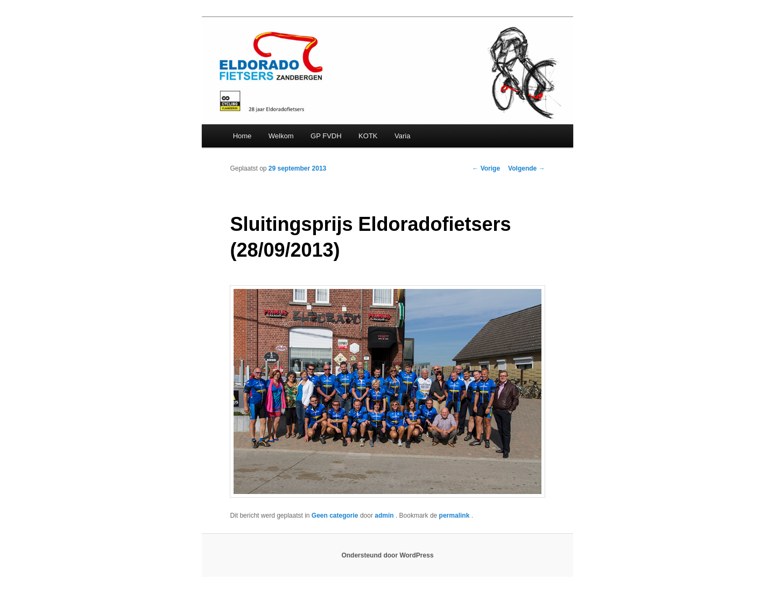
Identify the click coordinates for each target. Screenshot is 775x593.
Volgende (526, 168)
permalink (455, 515)
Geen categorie (335, 515)
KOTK (367, 136)
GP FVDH (326, 136)
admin (385, 515)
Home (242, 136)
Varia (402, 136)
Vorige (486, 168)
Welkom (281, 136)
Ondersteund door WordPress (387, 555)
